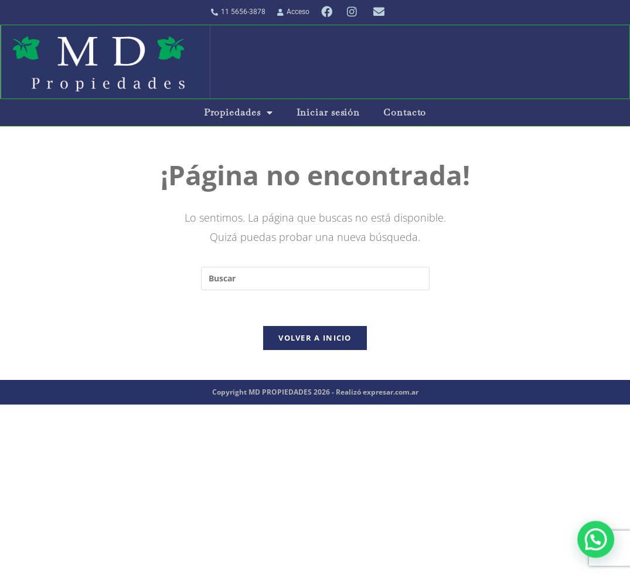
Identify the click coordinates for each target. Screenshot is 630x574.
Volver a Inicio (315, 337)
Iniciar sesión (328, 112)
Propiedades (238, 112)
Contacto (404, 112)
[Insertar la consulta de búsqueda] (315, 278)
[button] (596, 541)
